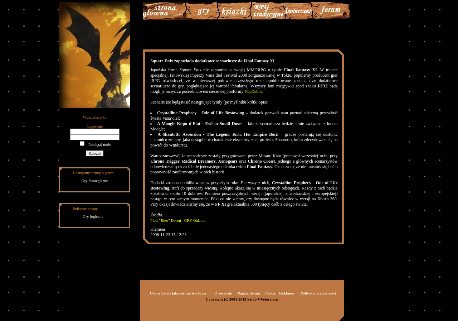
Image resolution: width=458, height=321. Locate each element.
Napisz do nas (248, 293)
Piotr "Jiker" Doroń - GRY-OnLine (177, 220)
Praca (270, 293)
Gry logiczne (93, 216)
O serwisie (223, 293)
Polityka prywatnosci (318, 293)
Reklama (286, 293)
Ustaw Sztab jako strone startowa (178, 293)
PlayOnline (253, 91)
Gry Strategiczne (95, 180)
